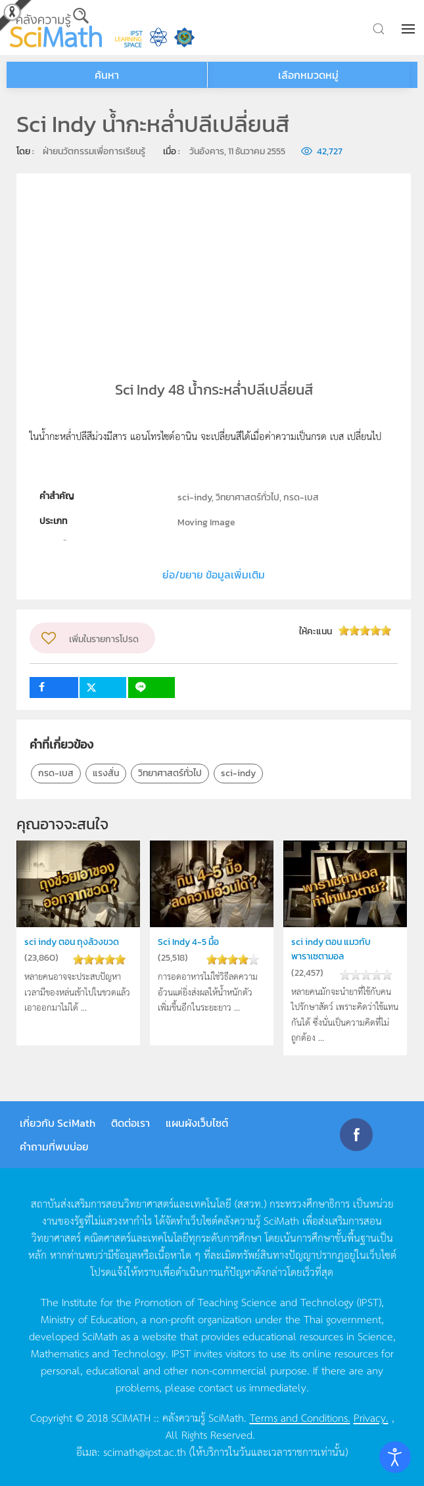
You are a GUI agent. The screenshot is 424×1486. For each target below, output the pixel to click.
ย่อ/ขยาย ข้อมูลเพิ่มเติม (213, 574)
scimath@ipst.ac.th (144, 1451)
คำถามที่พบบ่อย (54, 1146)
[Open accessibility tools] (395, 1457)
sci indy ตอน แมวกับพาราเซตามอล (333, 948)
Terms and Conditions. (300, 1417)
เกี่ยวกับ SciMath (57, 1123)
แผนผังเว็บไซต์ (197, 1123)
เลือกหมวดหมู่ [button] (308, 75)
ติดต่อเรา (130, 1123)
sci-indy (238, 773)
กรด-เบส (56, 773)
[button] (409, 28)
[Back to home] (56, 27)
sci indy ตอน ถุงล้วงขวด (74, 941)
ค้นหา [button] (107, 75)
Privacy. (371, 1417)
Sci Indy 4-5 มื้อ (191, 941)
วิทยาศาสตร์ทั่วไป (170, 773)
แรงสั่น (106, 773)
